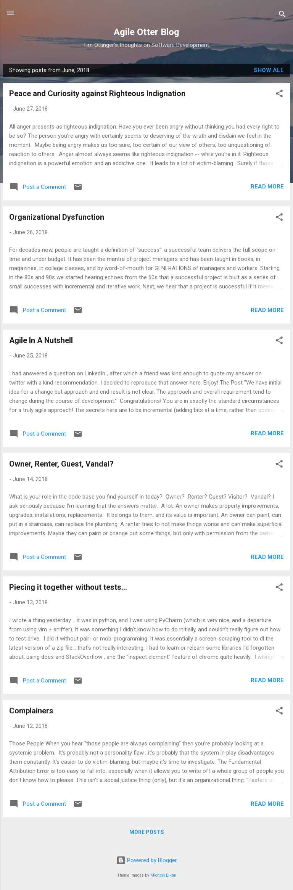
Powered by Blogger (146, 860)
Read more (267, 186)
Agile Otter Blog (146, 32)
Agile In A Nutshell (41, 340)
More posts (146, 832)
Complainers (31, 710)
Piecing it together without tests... (68, 587)
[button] (279, 95)
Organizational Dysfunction (56, 217)
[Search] (282, 15)
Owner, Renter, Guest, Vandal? (61, 463)
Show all (269, 70)
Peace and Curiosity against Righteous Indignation (97, 93)
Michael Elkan (163, 875)
